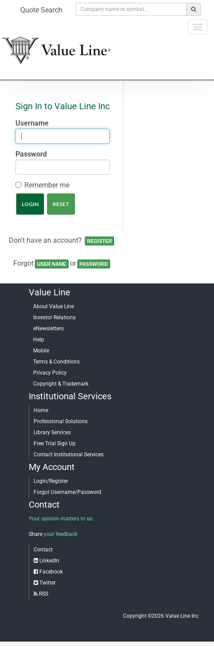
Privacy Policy (50, 373)
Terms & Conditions (56, 362)
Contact (43, 550)
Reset (61, 204)
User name (51, 264)
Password (31, 154)
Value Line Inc (182, 616)
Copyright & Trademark (60, 384)
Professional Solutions (61, 421)
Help (38, 339)
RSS (43, 594)
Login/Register (51, 481)
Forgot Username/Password (67, 492)
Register (99, 241)
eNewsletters (48, 328)
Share (35, 534)
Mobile (41, 351)
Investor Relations (54, 317)
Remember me (46, 185)
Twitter (47, 583)
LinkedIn (49, 561)
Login (30, 204)
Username (32, 123)
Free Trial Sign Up (55, 443)
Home (41, 410)
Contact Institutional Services (68, 454)
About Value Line (53, 306)
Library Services (52, 432)
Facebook (51, 572)
